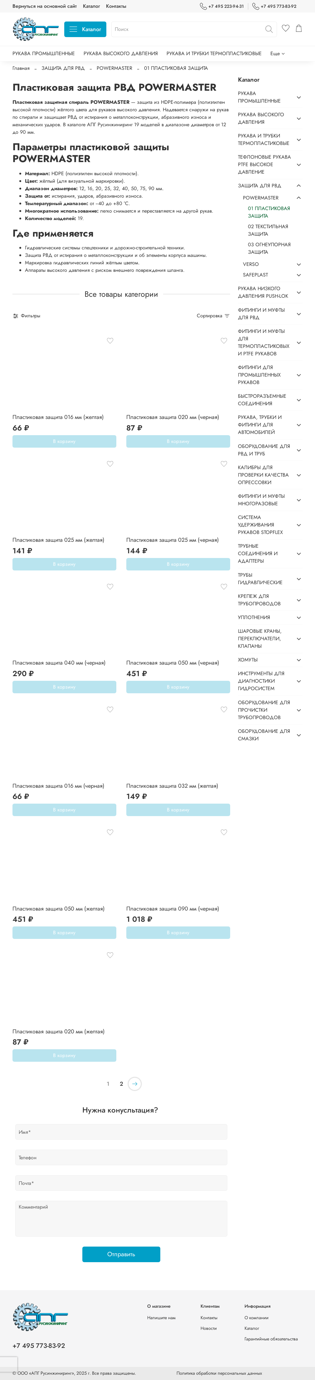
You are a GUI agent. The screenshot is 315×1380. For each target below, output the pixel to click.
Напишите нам (161, 1318)
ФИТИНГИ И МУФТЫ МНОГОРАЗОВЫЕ (261, 500)
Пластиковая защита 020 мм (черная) (172, 417)
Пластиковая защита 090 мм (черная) (172, 909)
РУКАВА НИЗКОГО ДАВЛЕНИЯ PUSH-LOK (263, 292)
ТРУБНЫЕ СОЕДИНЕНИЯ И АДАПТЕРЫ (258, 553)
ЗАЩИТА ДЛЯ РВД (63, 68)
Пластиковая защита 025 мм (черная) (172, 540)
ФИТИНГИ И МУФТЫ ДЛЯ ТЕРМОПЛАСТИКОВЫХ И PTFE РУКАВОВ (263, 342)
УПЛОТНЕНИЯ (254, 617)
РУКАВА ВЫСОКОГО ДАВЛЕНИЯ (121, 53)
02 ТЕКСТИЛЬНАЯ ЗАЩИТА (268, 230)
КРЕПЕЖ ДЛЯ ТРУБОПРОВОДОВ (259, 600)
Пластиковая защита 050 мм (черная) (172, 663)
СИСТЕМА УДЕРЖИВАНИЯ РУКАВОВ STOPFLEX (260, 525)
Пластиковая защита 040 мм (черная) (59, 663)
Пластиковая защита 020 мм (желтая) (58, 1031)
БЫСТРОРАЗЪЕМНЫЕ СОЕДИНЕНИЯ (262, 399)
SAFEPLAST (255, 274)
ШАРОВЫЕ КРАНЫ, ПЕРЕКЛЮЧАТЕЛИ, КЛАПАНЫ (260, 638)
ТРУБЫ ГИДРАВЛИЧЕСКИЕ (260, 578)
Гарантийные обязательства (271, 1339)
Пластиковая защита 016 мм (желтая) (58, 417)
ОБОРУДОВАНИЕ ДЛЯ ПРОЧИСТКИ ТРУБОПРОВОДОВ (264, 710)
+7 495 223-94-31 (222, 6)
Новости (209, 1328)
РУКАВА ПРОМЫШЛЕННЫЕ (43, 53)
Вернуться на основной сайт (44, 6)
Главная (21, 68)
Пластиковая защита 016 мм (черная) (58, 786)
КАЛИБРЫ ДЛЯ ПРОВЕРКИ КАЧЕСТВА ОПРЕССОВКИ (263, 475)
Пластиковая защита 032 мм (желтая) (172, 786)
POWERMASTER (114, 68)
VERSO (251, 264)
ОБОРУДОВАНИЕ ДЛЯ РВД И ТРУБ (264, 450)
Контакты (116, 6)
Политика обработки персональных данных (219, 1373)
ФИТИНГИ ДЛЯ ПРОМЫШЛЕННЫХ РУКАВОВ (259, 375)
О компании (257, 1318)
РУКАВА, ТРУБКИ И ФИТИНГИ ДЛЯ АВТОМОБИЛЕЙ (260, 425)
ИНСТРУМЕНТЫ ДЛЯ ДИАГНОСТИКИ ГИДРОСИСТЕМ (261, 681)
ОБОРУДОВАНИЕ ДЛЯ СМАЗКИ (264, 735)
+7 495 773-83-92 (274, 6)
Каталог (91, 6)
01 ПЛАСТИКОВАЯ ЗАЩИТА (269, 212)
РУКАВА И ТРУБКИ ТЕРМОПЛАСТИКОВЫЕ (214, 53)
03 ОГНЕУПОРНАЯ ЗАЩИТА (269, 248)
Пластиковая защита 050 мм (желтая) (58, 909)
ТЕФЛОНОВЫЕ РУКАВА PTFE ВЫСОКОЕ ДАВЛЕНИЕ (264, 164)
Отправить (121, 1254)
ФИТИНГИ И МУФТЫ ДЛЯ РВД (261, 313)
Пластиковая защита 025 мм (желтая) (58, 540)
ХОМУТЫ (248, 659)
